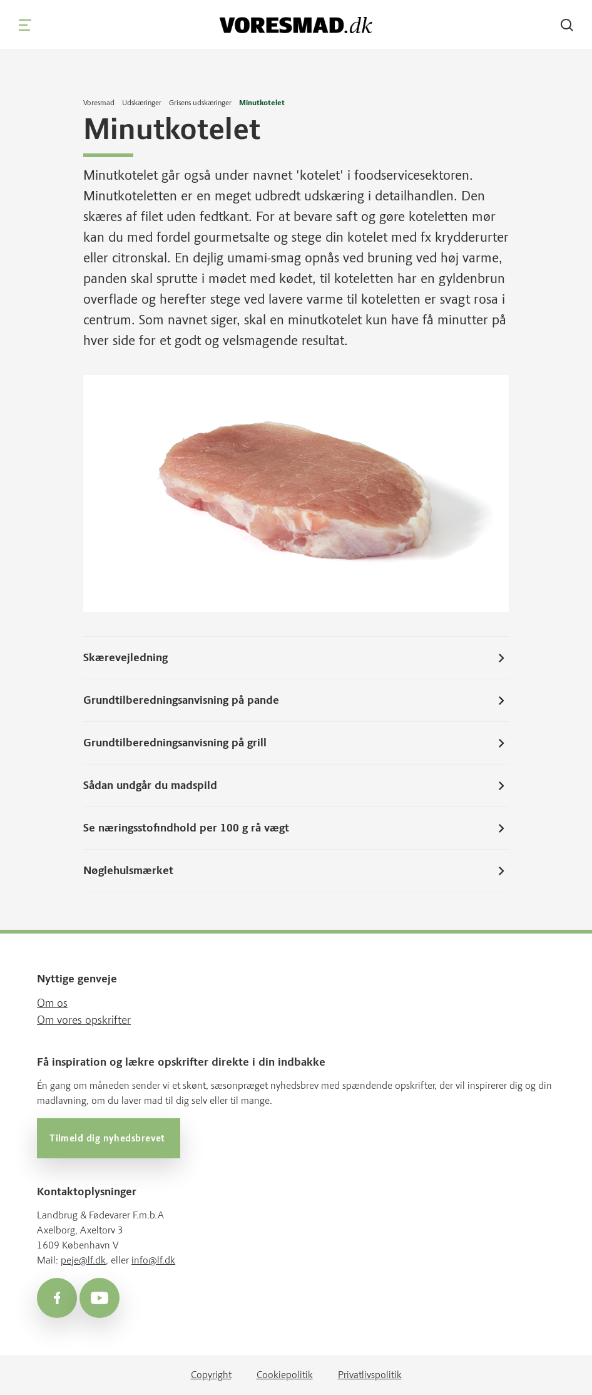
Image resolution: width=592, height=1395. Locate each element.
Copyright (211, 1375)
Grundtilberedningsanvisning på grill (296, 743)
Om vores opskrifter (84, 1020)
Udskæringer (141, 102)
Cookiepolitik (285, 1375)
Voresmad (99, 102)
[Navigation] (25, 25)
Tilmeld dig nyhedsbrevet (108, 1138)
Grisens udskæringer (200, 102)
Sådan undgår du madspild (296, 785)
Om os (52, 1003)
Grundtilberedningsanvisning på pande (296, 700)
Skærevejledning (296, 658)
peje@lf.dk (83, 1260)
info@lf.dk (153, 1260)
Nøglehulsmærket (296, 870)
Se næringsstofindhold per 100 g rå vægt (296, 828)
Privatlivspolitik (370, 1375)
